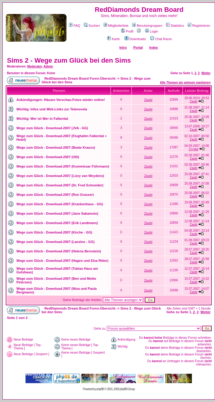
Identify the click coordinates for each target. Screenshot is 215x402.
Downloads (135, 39)
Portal (138, 47)
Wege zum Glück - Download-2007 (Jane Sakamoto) (57, 213)
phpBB (100, 389)
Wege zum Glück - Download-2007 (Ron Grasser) (55, 194)
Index (153, 47)
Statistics (175, 25)
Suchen (92, 25)
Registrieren (199, 25)
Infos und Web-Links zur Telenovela (58, 109)
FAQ (74, 25)
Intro (123, 47)
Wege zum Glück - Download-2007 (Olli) (47, 157)
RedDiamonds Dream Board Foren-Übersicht (79, 78)
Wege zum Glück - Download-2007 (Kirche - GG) (54, 232)
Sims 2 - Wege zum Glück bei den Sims (69, 60)
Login (151, 31)
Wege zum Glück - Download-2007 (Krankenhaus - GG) (59, 204)
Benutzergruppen (147, 25)
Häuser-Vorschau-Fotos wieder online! (74, 100)
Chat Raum (161, 39)
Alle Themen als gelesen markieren (185, 82)
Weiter (205, 73)
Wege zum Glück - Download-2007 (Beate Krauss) (55, 147)
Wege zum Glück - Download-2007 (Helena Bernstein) (58, 251)
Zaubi (148, 100)
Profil (127, 31)
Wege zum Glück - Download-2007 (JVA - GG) (52, 128)
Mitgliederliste (116, 25)
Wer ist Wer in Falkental (49, 118)
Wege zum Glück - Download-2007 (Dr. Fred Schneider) (59, 185)
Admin (48, 66)
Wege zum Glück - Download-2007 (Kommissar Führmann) (62, 166)
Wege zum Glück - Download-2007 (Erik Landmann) (57, 223)
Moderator (34, 66)
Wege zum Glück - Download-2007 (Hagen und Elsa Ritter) (62, 260)
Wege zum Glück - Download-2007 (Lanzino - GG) (55, 242)
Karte (113, 39)
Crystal (193, 149)
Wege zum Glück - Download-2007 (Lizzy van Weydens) (60, 176)
